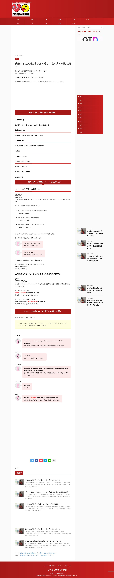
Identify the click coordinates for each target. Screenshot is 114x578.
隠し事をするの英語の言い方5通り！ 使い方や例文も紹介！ (95, 233)
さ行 (46, 19)
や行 (32, 23)
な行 (73, 19)
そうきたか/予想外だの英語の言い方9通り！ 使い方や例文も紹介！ (95, 258)
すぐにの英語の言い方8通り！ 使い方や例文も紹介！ (42, 504)
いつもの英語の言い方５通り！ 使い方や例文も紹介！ (94, 290)
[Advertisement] (43, 40)
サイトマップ (46, 565)
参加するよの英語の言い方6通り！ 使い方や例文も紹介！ (43, 541)
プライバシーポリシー (57, 565)
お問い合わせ (67, 565)
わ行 (59, 23)
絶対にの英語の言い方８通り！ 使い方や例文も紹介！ (42, 529)
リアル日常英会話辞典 (57, 570)
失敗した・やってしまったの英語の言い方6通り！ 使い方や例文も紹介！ (95, 303)
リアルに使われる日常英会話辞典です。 (57, 573)
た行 (59, 19)
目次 (73, 23)
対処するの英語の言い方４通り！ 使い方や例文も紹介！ (37, 555)
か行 (32, 19)
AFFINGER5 (74, 575)
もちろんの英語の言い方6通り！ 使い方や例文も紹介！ (95, 246)
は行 (87, 19)
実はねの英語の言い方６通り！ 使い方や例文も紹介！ (42, 480)
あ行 (18, 19)
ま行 (18, 23)
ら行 (46, 23)
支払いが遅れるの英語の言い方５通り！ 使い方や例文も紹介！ (38, 553)
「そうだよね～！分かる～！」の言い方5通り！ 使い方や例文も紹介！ (47, 492)
